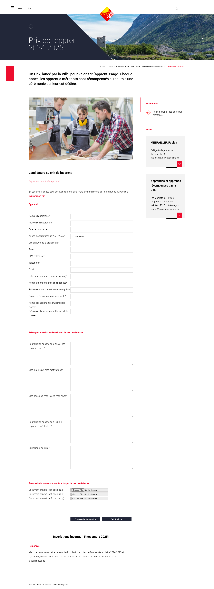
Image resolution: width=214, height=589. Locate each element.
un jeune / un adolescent (132, 66)
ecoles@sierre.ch (37, 195)
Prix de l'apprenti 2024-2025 (174, 66)
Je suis (118, 66)
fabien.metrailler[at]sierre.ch (165, 157)
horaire (40, 585)
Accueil (102, 66)
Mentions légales (60, 585)
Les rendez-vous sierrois (152, 66)
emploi (48, 585)
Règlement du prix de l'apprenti (44, 181)
